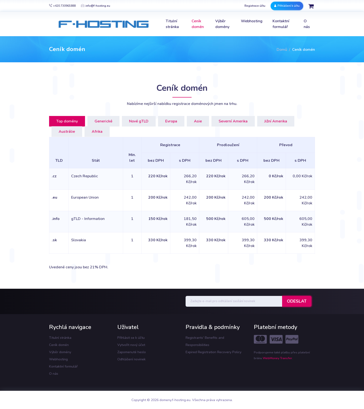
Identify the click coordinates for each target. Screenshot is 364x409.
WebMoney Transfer (277, 358)
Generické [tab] (103, 121)
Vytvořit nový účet (131, 345)
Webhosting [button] (251, 21)
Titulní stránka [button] (172, 23)
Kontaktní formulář (63, 366)
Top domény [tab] (67, 121)
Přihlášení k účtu (287, 6)
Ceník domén (59, 345)
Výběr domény (60, 352)
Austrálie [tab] (67, 131)
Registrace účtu (255, 6)
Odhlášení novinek (131, 359)
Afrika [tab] (97, 131)
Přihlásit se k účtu (131, 337)
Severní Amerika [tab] (233, 121)
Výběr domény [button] (222, 23)
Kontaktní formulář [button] (281, 23)
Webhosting (58, 359)
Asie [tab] (198, 121)
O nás (53, 373)
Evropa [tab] (171, 121)
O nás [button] (307, 23)
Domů (282, 49)
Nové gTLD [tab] (138, 121)
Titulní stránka (60, 337)
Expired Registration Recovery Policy (213, 352)
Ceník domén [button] (198, 23)
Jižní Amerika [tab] (275, 121)
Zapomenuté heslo (131, 352)
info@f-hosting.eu (95, 6)
